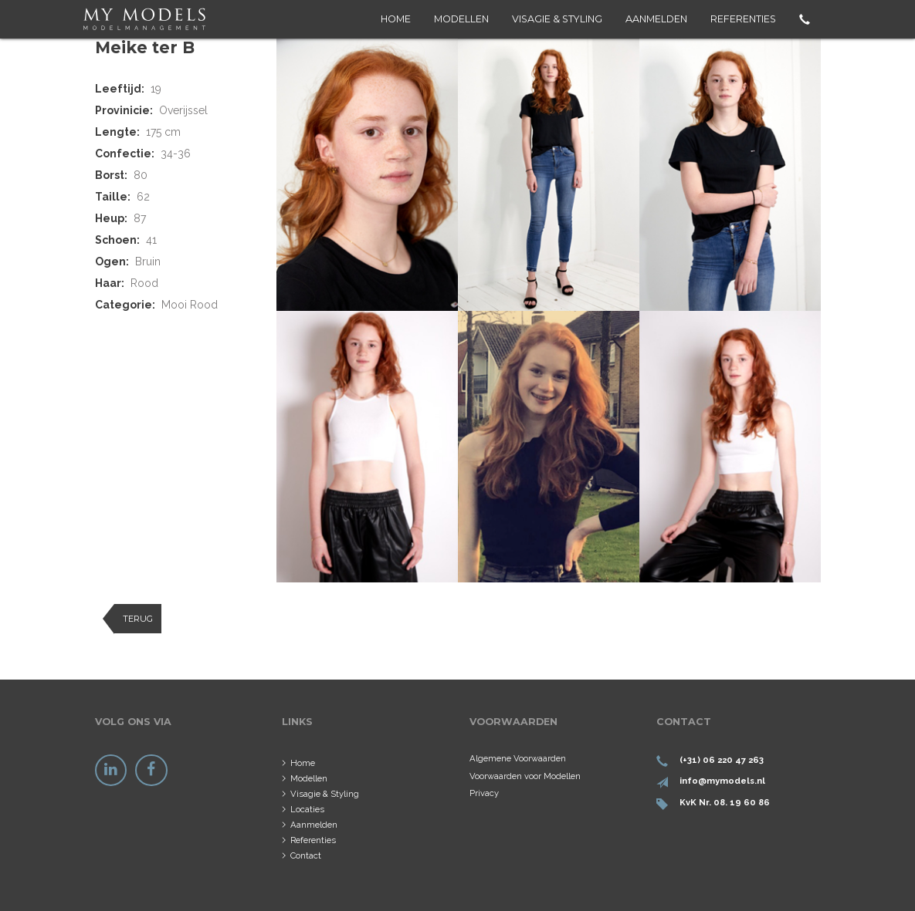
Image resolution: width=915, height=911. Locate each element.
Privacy (484, 793)
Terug (138, 618)
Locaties (307, 809)
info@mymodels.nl (722, 780)
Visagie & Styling (557, 19)
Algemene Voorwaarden (517, 758)
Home (396, 19)
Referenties (743, 19)
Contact (305, 855)
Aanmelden (656, 19)
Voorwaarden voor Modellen (525, 776)
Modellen (461, 19)
